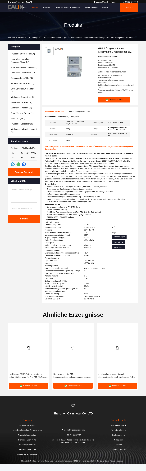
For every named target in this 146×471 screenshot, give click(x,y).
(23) (23, 97)
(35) (22, 78)
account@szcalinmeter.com (105, 2)
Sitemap (119, 444)
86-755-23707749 (130, 2)
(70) (24, 130)
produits (21, 38)
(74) (23, 54)
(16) (22, 90)
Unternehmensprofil (118, 425)
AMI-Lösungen (32, 38)
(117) (24, 67)
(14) (21, 102)
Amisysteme (118, 242)
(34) (20, 60)
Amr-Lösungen (119, 236)
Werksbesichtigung (118, 430)
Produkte (35, 8)
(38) (22, 124)
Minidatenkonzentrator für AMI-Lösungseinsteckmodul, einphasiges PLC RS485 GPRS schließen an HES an (116, 375)
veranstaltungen (91, 8)
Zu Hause (11, 38)
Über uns (46, 8)
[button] (15, 353)
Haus (25, 8)
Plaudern (129, 8)
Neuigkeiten (118, 440)
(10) (21, 108)
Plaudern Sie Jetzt (24, 172)
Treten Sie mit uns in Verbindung (67, 8)
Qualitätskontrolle (118, 435)
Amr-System (118, 247)
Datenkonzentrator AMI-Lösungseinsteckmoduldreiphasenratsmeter (72, 375)
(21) (22, 83)
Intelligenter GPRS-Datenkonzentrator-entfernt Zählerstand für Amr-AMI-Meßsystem (28, 375)
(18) (23, 73)
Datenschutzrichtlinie (119, 449)
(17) (19, 118)
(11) (22, 113)
